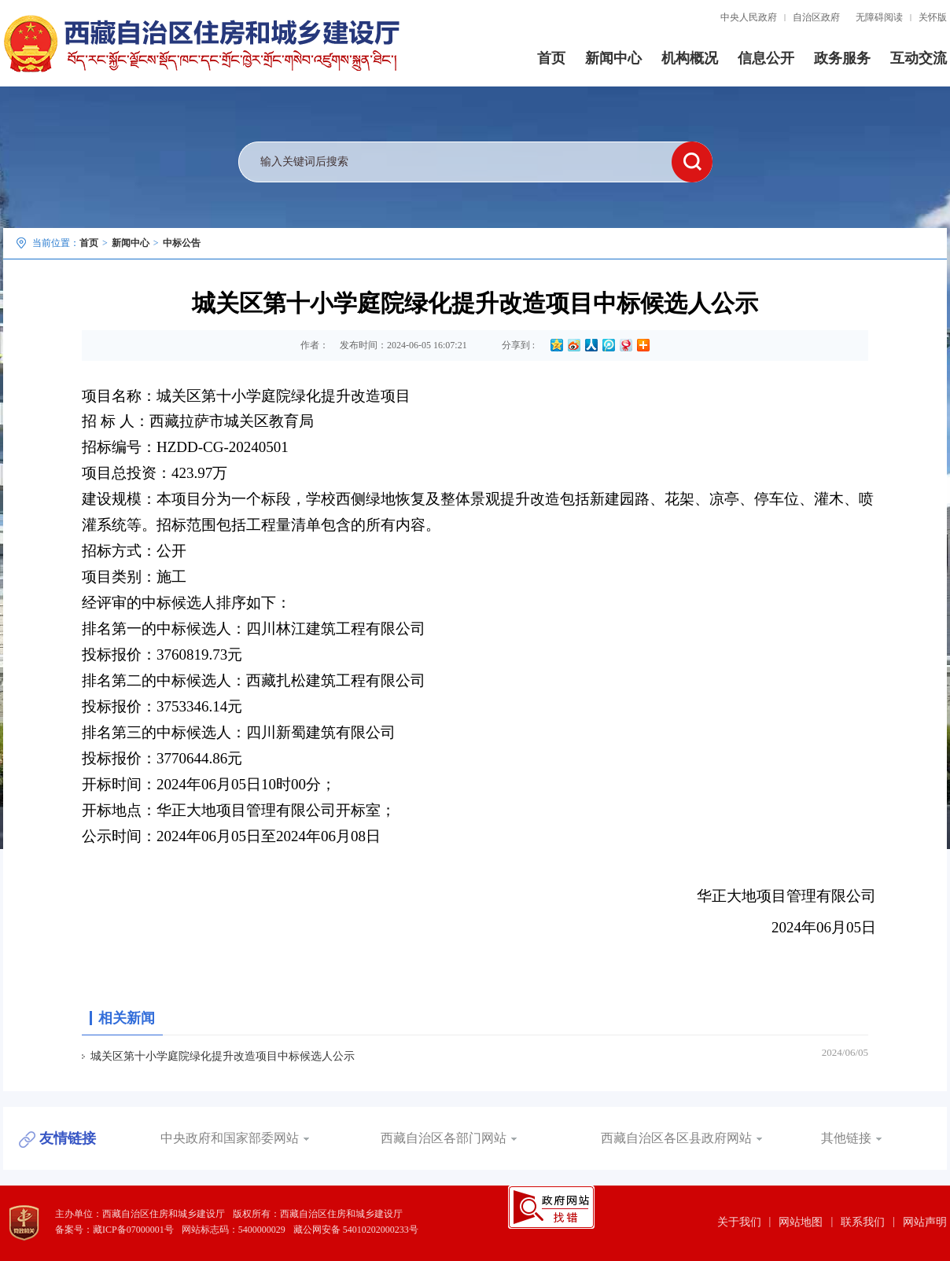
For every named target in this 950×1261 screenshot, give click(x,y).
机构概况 (689, 58)
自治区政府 (816, 17)
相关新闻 (126, 1018)
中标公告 (182, 242)
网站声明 (925, 1222)
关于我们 (739, 1222)
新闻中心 (613, 58)
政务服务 (842, 58)
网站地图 (801, 1222)
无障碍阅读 (879, 17)
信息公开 (766, 58)
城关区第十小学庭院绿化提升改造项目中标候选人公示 (222, 1056)
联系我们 (863, 1222)
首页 (551, 58)
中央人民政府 (748, 17)
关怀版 (933, 17)
